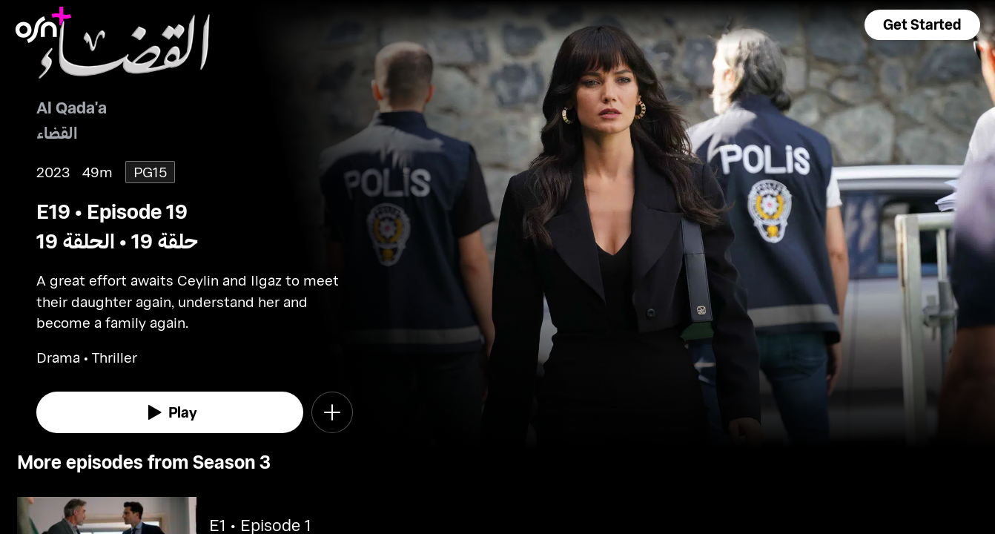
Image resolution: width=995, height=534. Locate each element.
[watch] (169, 412)
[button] (922, 25)
